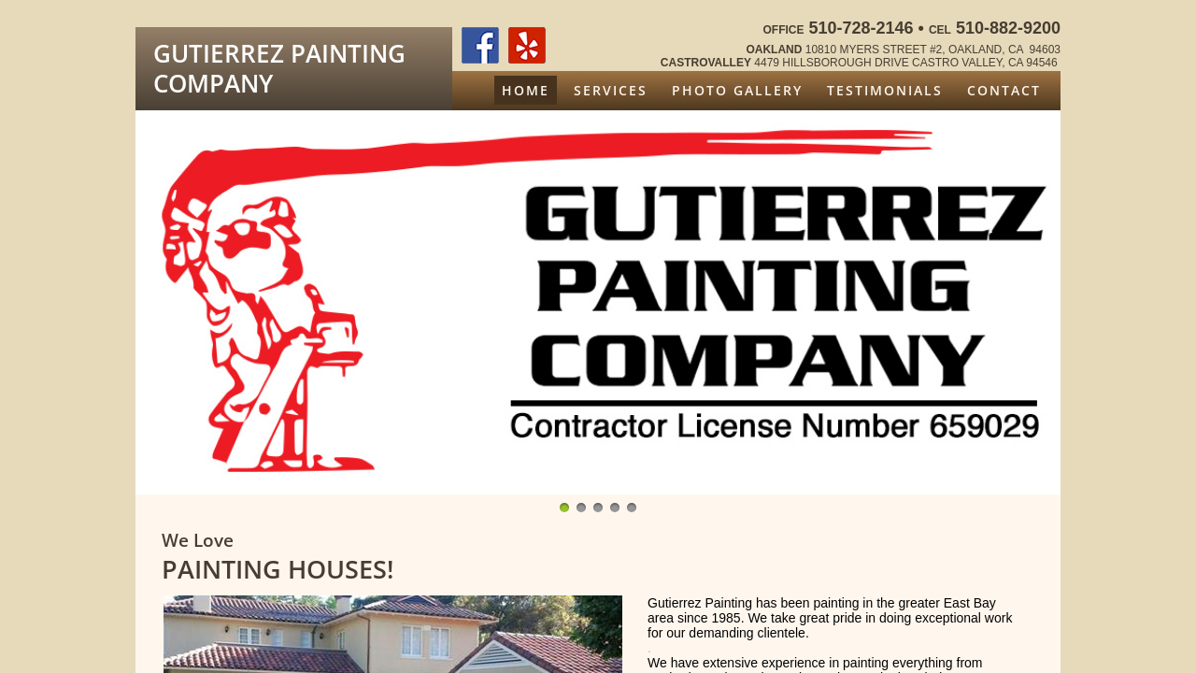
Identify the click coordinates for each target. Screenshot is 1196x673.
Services (611, 90)
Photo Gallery (737, 90)
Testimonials (885, 90)
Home (525, 90)
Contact (1004, 90)
